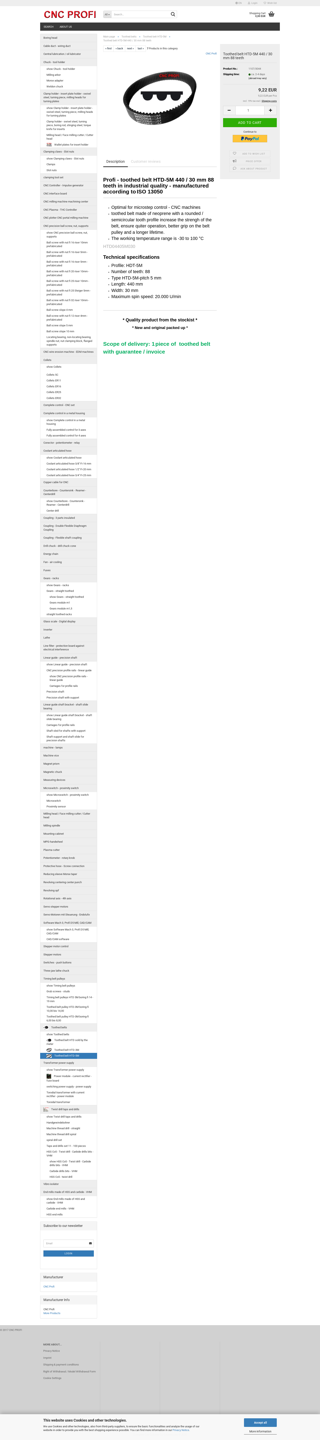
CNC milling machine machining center (65, 201)
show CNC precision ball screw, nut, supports (67, 234)
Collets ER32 (54, 398)
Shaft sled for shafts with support (66, 730)
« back (119, 48)
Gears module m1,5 (61, 608)
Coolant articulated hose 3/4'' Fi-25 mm (69, 475)
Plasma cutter (51, 849)
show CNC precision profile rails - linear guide (69, 678)
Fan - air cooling (52, 562)
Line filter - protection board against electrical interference (63, 647)
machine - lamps (53, 747)
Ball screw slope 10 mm (60, 331)
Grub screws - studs (58, 991)
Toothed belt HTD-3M (63, 1050)
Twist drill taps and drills (61, 1109)
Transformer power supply (58, 1062)
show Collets (54, 366)
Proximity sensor (56, 806)
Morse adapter (55, 80)
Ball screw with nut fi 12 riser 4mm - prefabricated (67, 317)
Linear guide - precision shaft (60, 657)
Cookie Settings (52, 1378)
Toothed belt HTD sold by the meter (67, 1042)
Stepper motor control (55, 946)
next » (130, 48)
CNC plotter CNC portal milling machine (65, 217)
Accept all (260, 1422)
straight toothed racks (59, 614)
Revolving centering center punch (62, 882)
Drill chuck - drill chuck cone (59, 545)
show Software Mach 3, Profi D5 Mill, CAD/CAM (68, 931)
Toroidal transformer (58, 1102)
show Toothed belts (58, 1034)
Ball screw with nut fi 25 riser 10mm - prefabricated (68, 282)
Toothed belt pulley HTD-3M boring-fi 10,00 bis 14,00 (68, 1008)
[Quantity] (249, 110)
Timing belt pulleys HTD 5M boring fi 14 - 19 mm (70, 999)
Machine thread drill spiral (61, 1134)
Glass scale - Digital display (59, 621)
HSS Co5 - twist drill (61, 1176)
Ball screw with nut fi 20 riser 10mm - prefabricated (68, 273)
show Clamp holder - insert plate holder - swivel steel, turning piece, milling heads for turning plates (70, 111)
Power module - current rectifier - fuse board (69, 1078)
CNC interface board (55, 193)
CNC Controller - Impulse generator (63, 185)
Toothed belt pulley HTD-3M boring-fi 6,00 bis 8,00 (68, 1018)
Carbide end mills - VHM (60, 1208)
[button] (238, 3)
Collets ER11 (54, 380)
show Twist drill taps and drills (64, 1116)
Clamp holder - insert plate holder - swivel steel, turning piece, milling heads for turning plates (67, 97)
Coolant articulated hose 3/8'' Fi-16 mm (69, 463)
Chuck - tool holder (54, 62)
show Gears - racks (58, 585)
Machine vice (51, 755)
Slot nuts (52, 170)
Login (69, 1253)
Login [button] (253, 3)
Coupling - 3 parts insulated (59, 517)
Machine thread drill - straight (63, 1128)
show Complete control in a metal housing (66, 422)
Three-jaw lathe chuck (56, 970)
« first (108, 48)
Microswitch (54, 800)
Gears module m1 (60, 602)
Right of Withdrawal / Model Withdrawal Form (69, 1371)
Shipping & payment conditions (61, 1364)
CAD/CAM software (58, 939)
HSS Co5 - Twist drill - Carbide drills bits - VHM (70, 1153)
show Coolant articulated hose (64, 457)
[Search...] (107, 14)
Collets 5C (52, 374)
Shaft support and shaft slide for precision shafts (65, 738)
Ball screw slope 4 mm (60, 309)
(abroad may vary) (258, 78)
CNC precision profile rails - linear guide (69, 670)
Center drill (53, 510)
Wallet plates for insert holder (67, 145)
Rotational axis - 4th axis (57, 898)
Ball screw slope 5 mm (60, 325)
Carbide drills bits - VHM (63, 1171)
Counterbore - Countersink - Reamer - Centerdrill (64, 492)
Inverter (47, 629)
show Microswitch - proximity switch (68, 794)
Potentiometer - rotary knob (59, 857)
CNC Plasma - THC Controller (60, 209)
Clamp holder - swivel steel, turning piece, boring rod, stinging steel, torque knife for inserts (69, 125)
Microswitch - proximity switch (61, 788)
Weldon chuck (55, 86)
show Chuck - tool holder (61, 68)
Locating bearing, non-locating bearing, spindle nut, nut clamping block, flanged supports (69, 341)
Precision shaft (55, 691)
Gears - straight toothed (60, 590)
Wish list (270, 3)
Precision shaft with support (63, 697)
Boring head (50, 37)
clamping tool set (53, 177)
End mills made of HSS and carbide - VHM (67, 1192)
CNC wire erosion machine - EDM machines (68, 351)
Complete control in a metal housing (64, 413)
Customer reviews (146, 161)
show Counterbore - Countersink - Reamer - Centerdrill (66, 503)
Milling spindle (51, 825)
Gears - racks (51, 578)
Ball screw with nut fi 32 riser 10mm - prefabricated (68, 302)
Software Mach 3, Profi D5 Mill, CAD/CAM (67, 922)
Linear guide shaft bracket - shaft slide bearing (65, 706)
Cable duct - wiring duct (56, 45)
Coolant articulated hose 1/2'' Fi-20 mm (69, 469)
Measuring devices (54, 779)
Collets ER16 (54, 386)
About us (66, 26)
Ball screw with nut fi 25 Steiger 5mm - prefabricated (69, 292)
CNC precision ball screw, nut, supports (66, 225)
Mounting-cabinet (53, 833)
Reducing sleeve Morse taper (60, 874)
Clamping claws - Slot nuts (58, 151)
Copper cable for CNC (55, 482)
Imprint (47, 1357)
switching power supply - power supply (69, 1086)
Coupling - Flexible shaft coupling (62, 537)
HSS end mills (55, 1214)
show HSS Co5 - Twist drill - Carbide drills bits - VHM (70, 1163)
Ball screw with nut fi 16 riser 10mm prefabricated (67, 244)
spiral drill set (54, 1140)
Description (115, 161)
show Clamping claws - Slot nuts (65, 158)
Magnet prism (51, 763)
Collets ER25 (54, 392)
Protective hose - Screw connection (63, 866)
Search (48, 26)
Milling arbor (54, 74)
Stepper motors (52, 954)
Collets (47, 360)
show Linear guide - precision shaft (67, 664)
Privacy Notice (180, 1430)
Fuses (47, 570)
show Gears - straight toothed (67, 596)
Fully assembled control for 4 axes (66, 435)
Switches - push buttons (57, 962)
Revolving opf (51, 890)
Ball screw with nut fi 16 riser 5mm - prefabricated (67, 254)
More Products (51, 1313)
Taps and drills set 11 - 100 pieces (66, 1145)
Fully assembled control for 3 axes (66, 429)
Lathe (46, 637)
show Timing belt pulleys (61, 985)
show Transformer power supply (65, 1069)
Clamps (51, 164)
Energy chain (50, 553)
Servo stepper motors (55, 906)
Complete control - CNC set (59, 405)
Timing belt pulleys (54, 978)
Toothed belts (55, 1027)
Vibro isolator (51, 1184)
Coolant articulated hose (57, 450)
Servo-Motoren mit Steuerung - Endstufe (66, 914)
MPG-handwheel (53, 841)
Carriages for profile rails (64, 685)
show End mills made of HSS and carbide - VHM (66, 1200)
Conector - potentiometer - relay (61, 442)
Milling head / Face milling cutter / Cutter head (70, 136)
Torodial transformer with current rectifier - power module (65, 1094)
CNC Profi (211, 53)
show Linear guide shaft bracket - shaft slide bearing (69, 717)
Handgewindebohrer (58, 1122)
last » (141, 48)
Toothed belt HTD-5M (63, 1056)
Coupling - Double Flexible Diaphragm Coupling (64, 527)
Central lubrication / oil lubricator (62, 53)
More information (260, 1431)
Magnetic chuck (52, 771)
